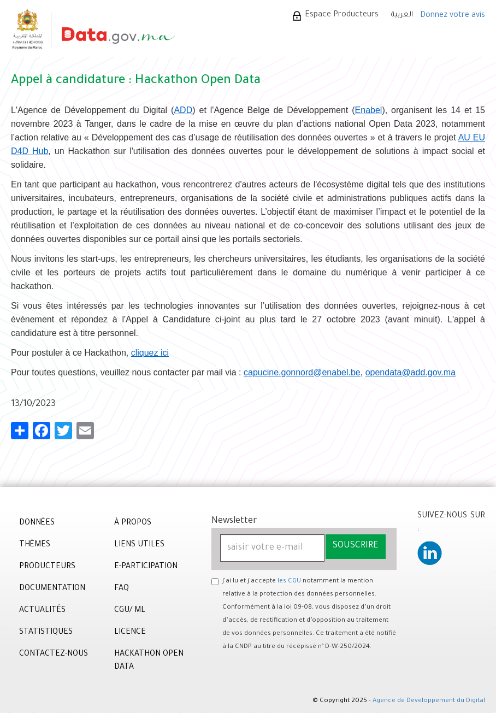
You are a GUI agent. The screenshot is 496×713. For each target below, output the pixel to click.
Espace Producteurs (342, 15)
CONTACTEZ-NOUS (53, 654)
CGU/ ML (129, 610)
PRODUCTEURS (47, 567)
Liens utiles (139, 545)
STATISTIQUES (46, 632)
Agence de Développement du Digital (429, 701)
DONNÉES (37, 523)
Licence (130, 632)
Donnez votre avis (452, 15)
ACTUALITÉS (42, 610)
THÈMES (34, 545)
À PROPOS (132, 523)
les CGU (289, 581)
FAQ (121, 589)
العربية (402, 15)
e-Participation (146, 567)
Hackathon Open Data (149, 661)
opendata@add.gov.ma (410, 372)
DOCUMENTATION (52, 589)
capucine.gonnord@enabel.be (302, 372)
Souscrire (356, 546)
